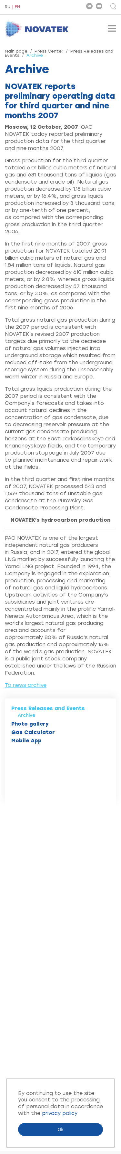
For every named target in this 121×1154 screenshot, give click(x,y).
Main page (16, 51)
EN (17, 7)
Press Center (49, 51)
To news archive (25, 685)
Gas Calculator (33, 732)
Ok (61, 1129)
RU (7, 7)
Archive (26, 715)
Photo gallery (30, 724)
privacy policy (59, 1113)
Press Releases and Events (48, 708)
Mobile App (26, 741)
